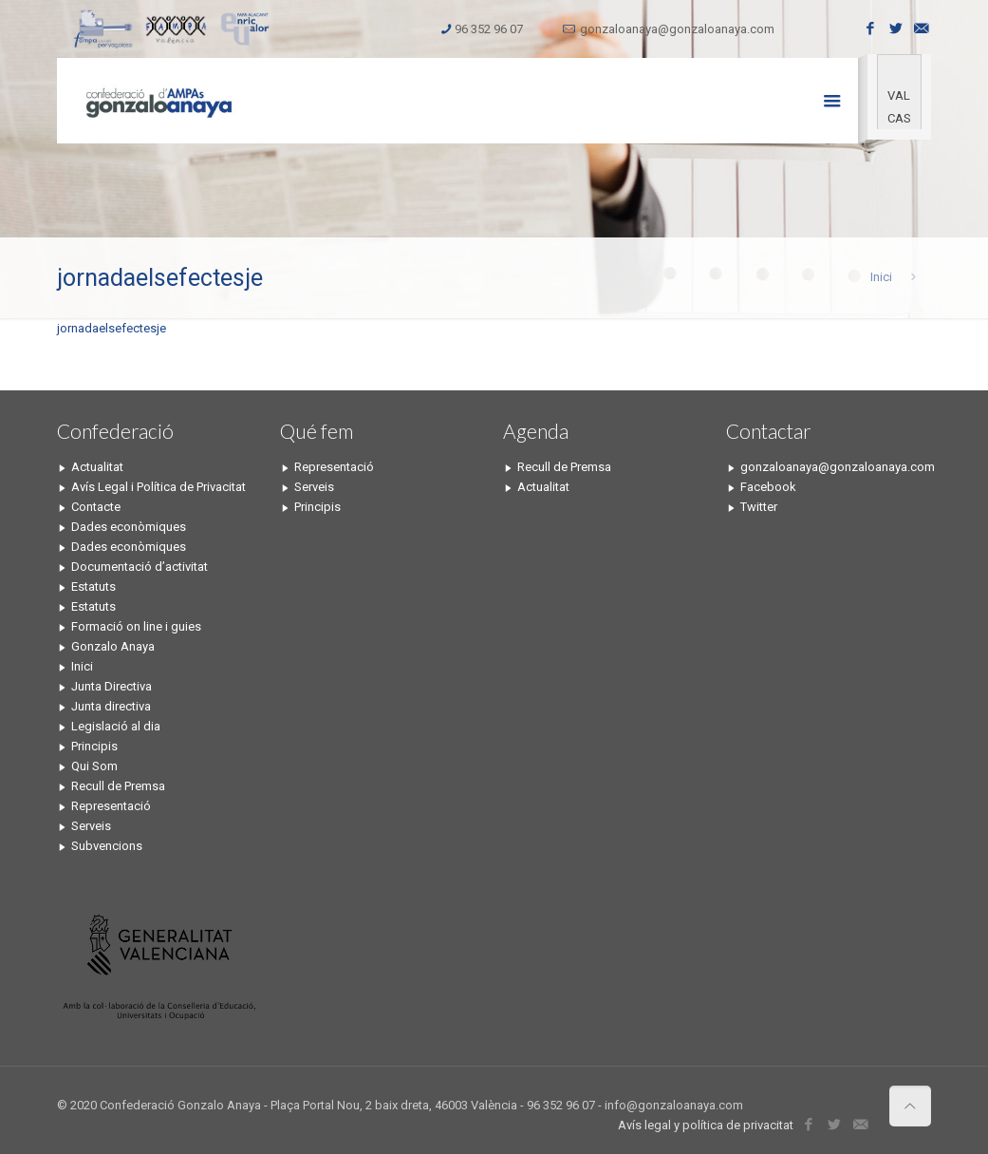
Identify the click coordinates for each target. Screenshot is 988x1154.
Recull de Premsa (118, 786)
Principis (94, 746)
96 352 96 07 (489, 29)
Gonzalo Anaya (113, 646)
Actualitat (97, 467)
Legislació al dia (115, 726)
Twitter (758, 507)
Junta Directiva (111, 686)
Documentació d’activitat (139, 566)
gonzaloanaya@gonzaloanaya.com (677, 29)
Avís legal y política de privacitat (705, 1125)
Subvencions (106, 846)
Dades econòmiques (128, 527)
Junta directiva (111, 706)
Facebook (768, 487)
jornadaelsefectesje (111, 328)
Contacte (96, 507)
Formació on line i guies (136, 626)
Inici (881, 277)
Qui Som (94, 766)
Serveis (91, 826)
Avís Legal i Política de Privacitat (158, 487)
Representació (111, 806)
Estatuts (93, 586)
